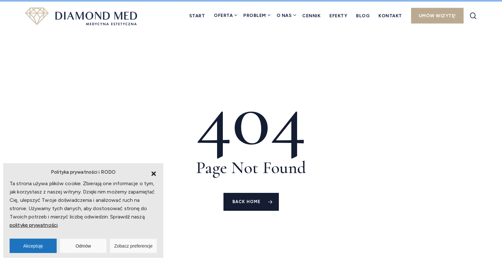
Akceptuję (33, 246)
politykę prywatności (34, 225)
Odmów (83, 246)
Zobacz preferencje (133, 246)
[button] (153, 173)
